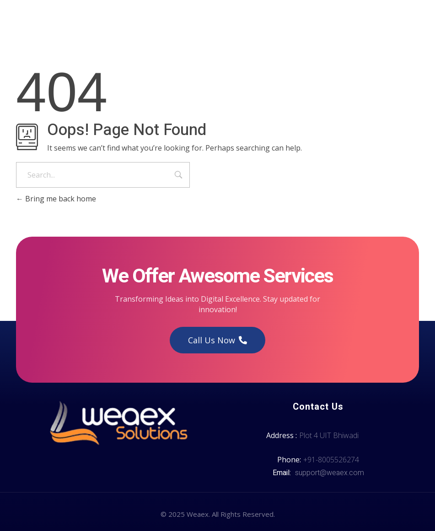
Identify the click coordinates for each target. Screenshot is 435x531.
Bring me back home (56, 199)
